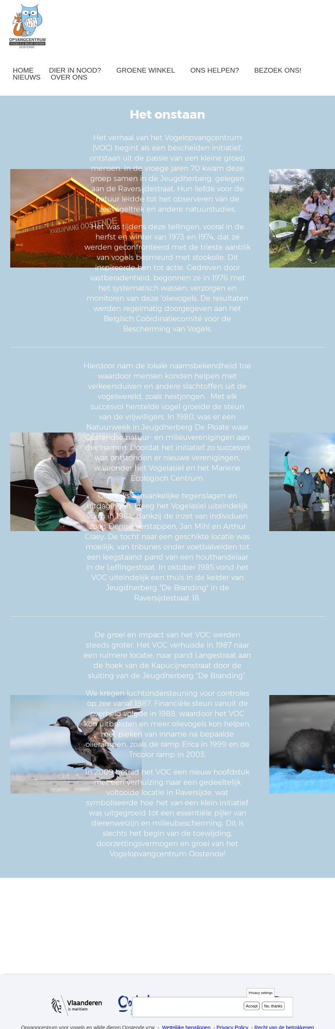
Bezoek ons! (277, 70)
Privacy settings (261, 993)
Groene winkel (146, 70)
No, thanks (273, 1006)
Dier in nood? (75, 70)
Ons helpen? (214, 70)
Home (23, 70)
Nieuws (27, 77)
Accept (252, 1006)
